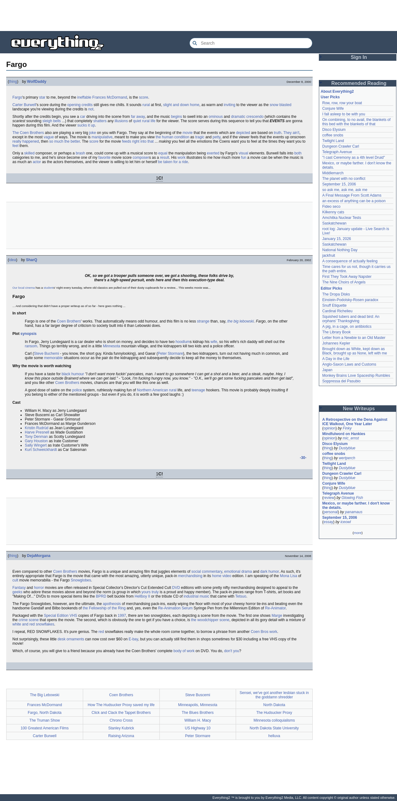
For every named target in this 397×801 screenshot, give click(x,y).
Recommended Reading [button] (358, 83)
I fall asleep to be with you (343, 114)
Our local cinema (23, 287)
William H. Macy (197, 720)
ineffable (84, 97)
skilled (29, 153)
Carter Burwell (24, 105)
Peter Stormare (170, 353)
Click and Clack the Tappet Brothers (121, 712)
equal (162, 153)
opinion (329, 428)
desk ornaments (71, 639)
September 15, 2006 (339, 184)
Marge (277, 615)
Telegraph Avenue (337, 152)
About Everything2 (337, 91)
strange (203, 321)
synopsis (28, 334)
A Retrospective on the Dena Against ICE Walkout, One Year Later (354, 421)
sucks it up (86, 125)
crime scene (29, 620)
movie (188, 133)
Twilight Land (333, 141)
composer (141, 157)
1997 (122, 615)
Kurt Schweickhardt (41, 449)
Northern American (152, 390)
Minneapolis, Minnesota (197, 705)
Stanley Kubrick (121, 728)
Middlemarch (333, 173)
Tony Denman (36, 436)
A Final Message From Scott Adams (351, 195)
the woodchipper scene (210, 620)
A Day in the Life (335, 359)
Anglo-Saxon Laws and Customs (349, 364)
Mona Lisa (288, 576)
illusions (121, 121)
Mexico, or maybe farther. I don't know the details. (356, 505)
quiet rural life (144, 121)
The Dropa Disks (336, 294)
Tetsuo (240, 596)
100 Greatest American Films (45, 728)
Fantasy (19, 587)
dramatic (238, 116)
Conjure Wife (333, 108)
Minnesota (111, 346)
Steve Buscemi (197, 695)
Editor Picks (331, 288)
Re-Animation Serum (175, 608)
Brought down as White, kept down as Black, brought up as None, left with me (354, 351)
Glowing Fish (352, 498)
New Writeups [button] (359, 408)
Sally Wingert (36, 445)
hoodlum (183, 342)
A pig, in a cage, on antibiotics (347, 326)
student (48, 287)
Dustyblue (347, 448)
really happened (25, 141)
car (82, 116)
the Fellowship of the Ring (104, 608)
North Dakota (274, 705)
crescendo (254, 116)
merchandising (190, 576)
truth (277, 133)
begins (176, 116)
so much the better (64, 141)
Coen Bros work (264, 632)
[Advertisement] (198, 15)
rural (146, 105)
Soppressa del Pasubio (341, 381)
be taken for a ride (173, 162)
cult (15, 580)
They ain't (291, 133)
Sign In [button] (359, 57)
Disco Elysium (334, 129)
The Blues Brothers (198, 712)
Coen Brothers (69, 321)
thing (13, 81)
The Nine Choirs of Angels (343, 282)
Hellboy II (142, 596)
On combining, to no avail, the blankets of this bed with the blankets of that (356, 122)
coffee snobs (332, 135)
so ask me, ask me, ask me (344, 190)
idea (12, 260)
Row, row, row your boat (342, 103)
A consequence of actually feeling (349, 261)
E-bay (133, 639)
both (297, 153)
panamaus (353, 512)
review (328, 498)
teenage (198, 390)
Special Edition (56, 615)
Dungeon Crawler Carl (340, 146)
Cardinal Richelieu (337, 311)
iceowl (346, 522)
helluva (274, 736)
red (101, 632)
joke (92, 133)
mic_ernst (351, 438)
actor (37, 162)
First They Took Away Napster (347, 276)
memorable (53, 358)
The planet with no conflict (343, 178)
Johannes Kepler (336, 343)
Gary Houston (36, 441)
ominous (216, 116)
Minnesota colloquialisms (274, 720)
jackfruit (328, 255)
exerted (213, 153)
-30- (303, 458)
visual (243, 153)
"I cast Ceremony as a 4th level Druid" (353, 157)
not (90, 109)
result (164, 157)
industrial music (196, 596)
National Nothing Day (339, 250)
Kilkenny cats (333, 212)
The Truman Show (44, 720)
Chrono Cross (121, 720)
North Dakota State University (274, 728)
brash (80, 153)
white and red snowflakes (33, 624)
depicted (243, 133)
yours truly (149, 592)
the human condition (172, 137)
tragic (199, 137)
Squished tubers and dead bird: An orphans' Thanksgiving (350, 318)
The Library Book (336, 332)
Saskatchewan (334, 223)
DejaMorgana (38, 556)
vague (49, 137)
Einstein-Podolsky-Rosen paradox (350, 300)
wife (214, 342)
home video (221, 576)
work (181, 157)
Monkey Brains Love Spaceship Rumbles (356, 375)
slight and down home (181, 105)
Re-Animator (275, 608)
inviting (229, 105)
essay (328, 522)
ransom (31, 346)
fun (243, 157)
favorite (104, 157)
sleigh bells (51, 121)
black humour (73, 374)
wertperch (347, 458)
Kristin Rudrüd (36, 428)
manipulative (101, 137)
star (42, 97)
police (77, 390)
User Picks (330, 97)
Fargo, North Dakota (45, 712)
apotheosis (112, 604)
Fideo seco (331, 206)
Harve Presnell (37, 432)
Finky (347, 428)
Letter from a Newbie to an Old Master (353, 338)
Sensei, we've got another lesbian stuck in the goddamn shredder (274, 695)
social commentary (206, 571)
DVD (176, 587)
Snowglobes (81, 580)
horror (39, 587)
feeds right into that (138, 141)
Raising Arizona (121, 736)
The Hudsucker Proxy (274, 712)
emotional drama (238, 571)
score (143, 97)
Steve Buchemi (46, 353)
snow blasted (280, 105)
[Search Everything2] (251, 43)
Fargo (17, 97)
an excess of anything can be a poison (354, 201)
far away (138, 116)
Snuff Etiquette (334, 305)
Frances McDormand (109, 97)
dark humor (269, 571)
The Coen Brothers (28, 133)
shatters (100, 121)
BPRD (101, 596)
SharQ (31, 260)
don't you (231, 651)
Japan (327, 370)
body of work (183, 651)
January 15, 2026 (336, 239)
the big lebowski (240, 321)
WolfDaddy (36, 81)
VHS (73, 615)
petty (217, 137)
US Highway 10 (198, 728)
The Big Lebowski (45, 695)
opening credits (79, 105)
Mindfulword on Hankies (343, 434)
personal (330, 512)
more (357, 533)
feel (15, 146)
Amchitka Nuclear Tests (341, 218)
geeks (17, 592)
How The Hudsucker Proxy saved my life (121, 705)
